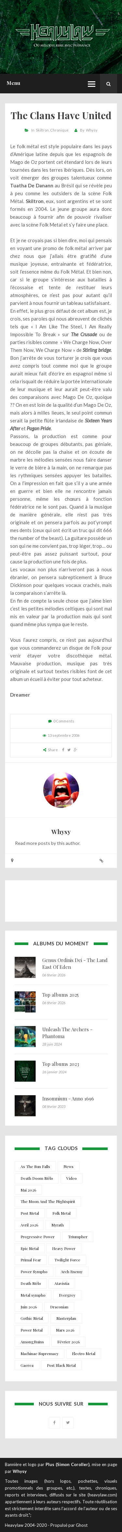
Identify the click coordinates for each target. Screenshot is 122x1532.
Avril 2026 (29, 1224)
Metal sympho (33, 1295)
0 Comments (63, 721)
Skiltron (42, 130)
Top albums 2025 (60, 994)
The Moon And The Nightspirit (47, 1201)
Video (71, 1178)
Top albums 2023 (60, 1064)
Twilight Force (67, 1259)
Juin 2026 (28, 1306)
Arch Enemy (72, 1271)
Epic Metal (29, 1248)
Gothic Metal (31, 1318)
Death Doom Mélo (36, 1178)
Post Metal (29, 1213)
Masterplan (66, 1318)
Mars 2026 (65, 1330)
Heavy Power (63, 1248)
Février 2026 (68, 1341)
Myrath (57, 1224)
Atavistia (61, 1283)
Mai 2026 (28, 1189)
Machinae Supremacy (39, 1353)
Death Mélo (30, 1283)
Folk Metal (61, 1213)
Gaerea (27, 1365)
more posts (38, 843)
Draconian (59, 1306)
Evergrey (67, 1295)
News (68, 1166)
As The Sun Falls (35, 1166)
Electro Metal (83, 1353)
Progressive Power (37, 1236)
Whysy (92, 130)
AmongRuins (32, 1341)
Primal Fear (30, 1259)
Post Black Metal (61, 1365)
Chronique (59, 130)
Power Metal (31, 1330)
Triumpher (78, 1236)
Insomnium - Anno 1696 (68, 1098)
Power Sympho (33, 1271)
